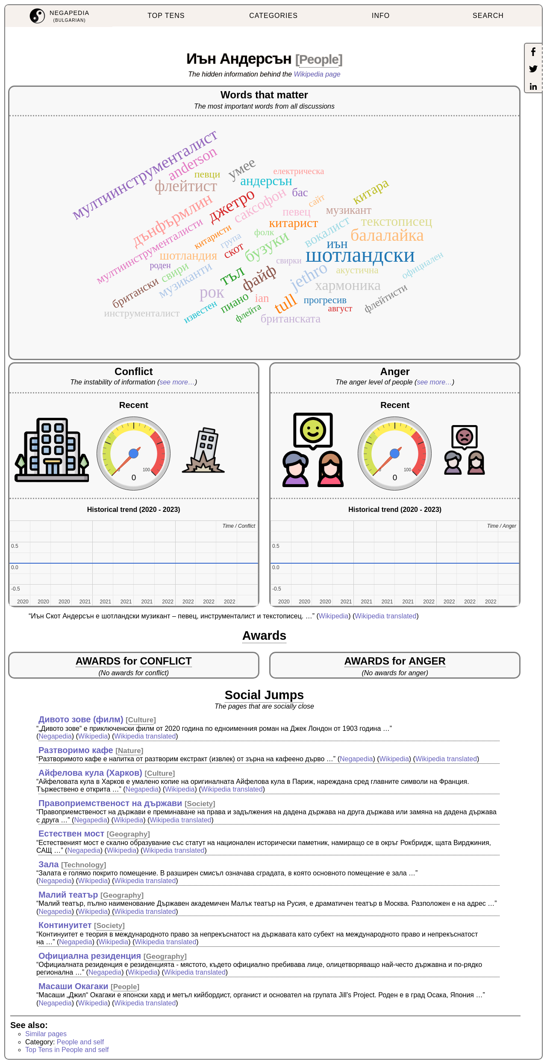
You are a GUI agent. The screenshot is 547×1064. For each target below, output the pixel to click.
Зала (48, 864)
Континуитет (65, 925)
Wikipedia (333, 616)
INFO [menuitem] (381, 15)
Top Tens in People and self (67, 1049)
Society (200, 804)
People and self (80, 1042)
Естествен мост (71, 833)
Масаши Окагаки (73, 986)
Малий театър (68, 894)
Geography (128, 834)
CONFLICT (165, 661)
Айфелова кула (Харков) (90, 772)
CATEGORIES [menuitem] (273, 15)
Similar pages (46, 1033)
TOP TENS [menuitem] (166, 15)
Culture (141, 720)
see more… (177, 382)
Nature (129, 751)
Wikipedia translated (385, 616)
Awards (264, 635)
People (318, 59)
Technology (84, 865)
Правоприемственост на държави (110, 803)
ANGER (427, 661)
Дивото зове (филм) (81, 719)
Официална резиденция (89, 956)
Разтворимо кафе (75, 750)
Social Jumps (264, 695)
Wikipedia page (317, 74)
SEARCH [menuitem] (488, 15)
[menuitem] (58, 16)
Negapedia (54, 736)
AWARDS (98, 661)
